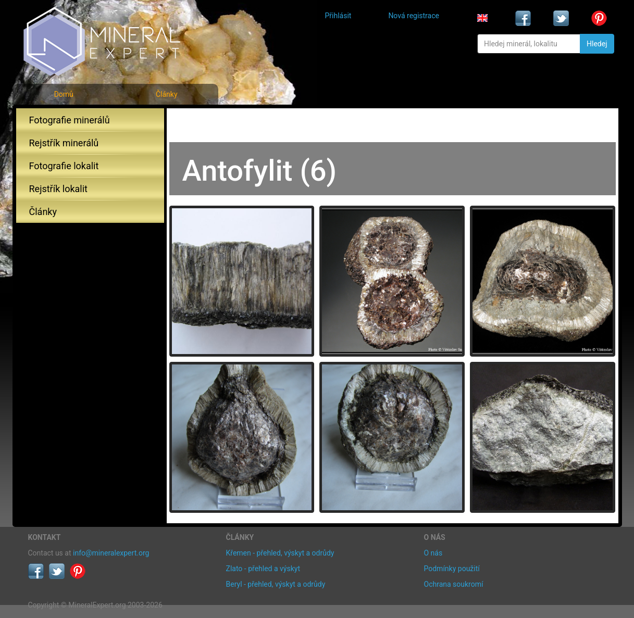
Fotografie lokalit (64, 165)
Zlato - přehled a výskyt (263, 568)
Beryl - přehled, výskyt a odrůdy (276, 584)
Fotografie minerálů (69, 120)
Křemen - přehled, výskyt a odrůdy (280, 553)
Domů (63, 94)
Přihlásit (338, 15)
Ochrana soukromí (453, 584)
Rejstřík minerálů (64, 142)
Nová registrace (413, 15)
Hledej (597, 44)
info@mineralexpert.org (111, 553)
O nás (433, 553)
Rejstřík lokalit (58, 188)
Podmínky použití (452, 568)
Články (167, 94)
